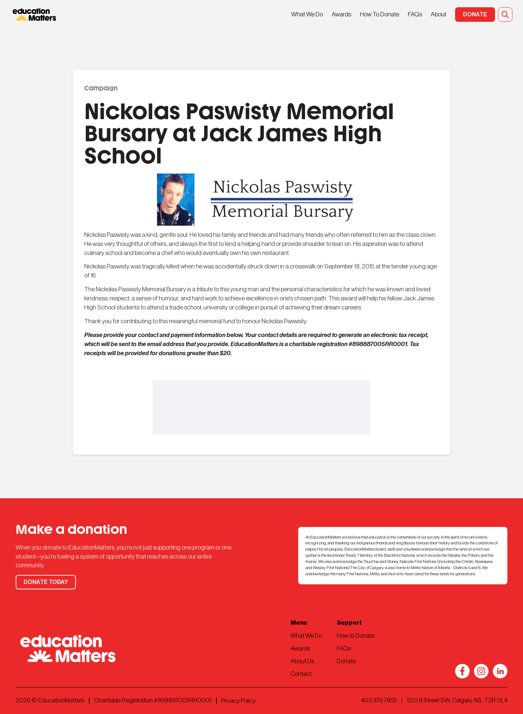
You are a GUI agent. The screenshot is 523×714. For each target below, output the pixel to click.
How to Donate (355, 636)
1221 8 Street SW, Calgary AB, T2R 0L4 (457, 700)
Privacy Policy (238, 701)
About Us (302, 661)
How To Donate (379, 14)
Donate (346, 661)
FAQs (415, 14)
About (438, 14)
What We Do (307, 14)
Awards (341, 14)
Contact (301, 674)
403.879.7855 (379, 700)
